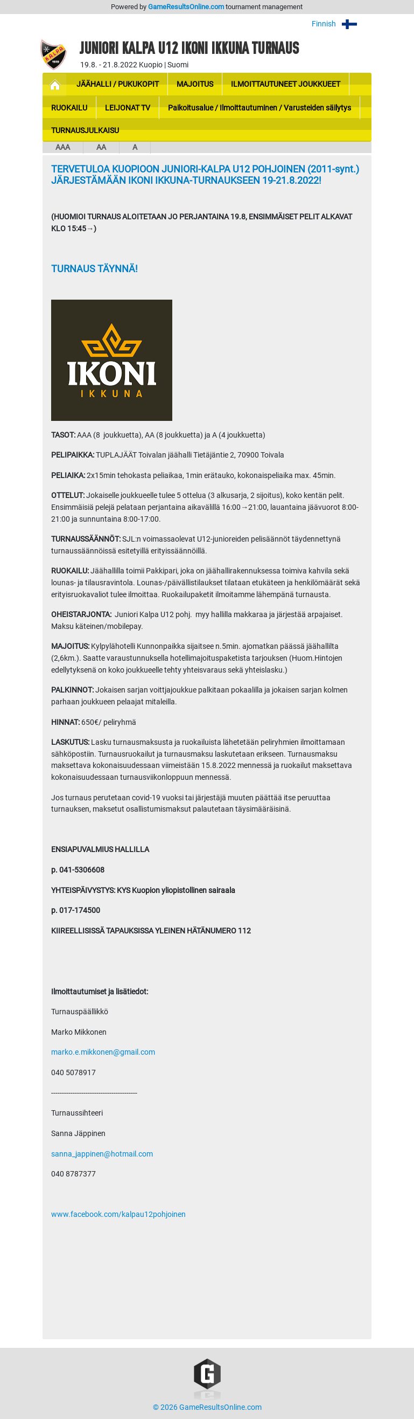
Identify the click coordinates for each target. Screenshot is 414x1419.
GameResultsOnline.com (186, 7)
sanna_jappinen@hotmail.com (102, 1154)
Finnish (341, 24)
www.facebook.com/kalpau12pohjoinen (118, 1214)
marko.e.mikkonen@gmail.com (103, 1052)
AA (101, 147)
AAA (62, 147)
